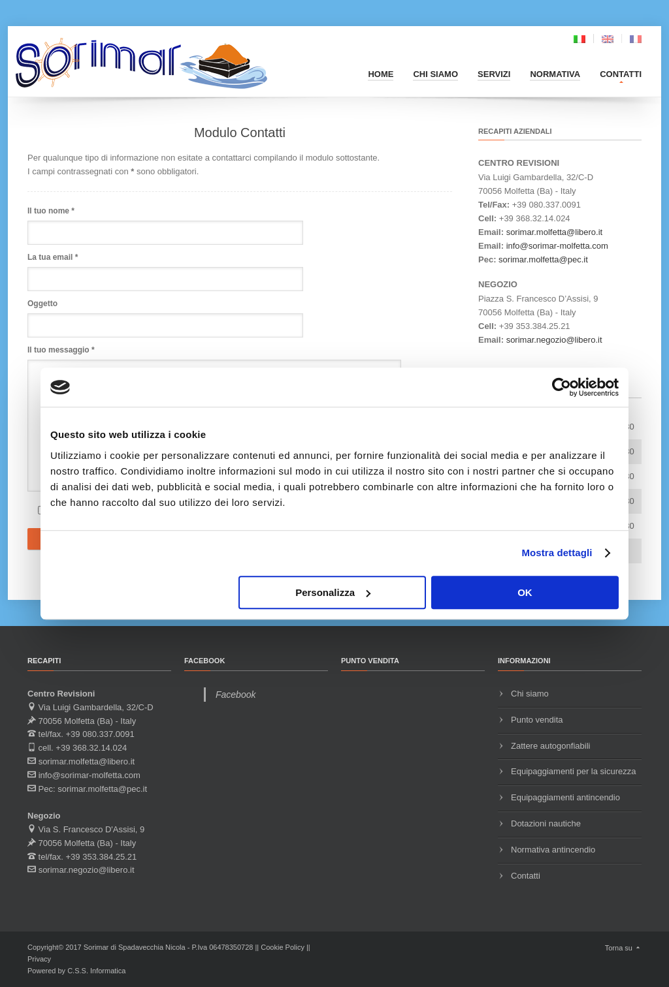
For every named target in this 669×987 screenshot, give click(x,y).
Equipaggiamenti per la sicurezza (573, 771)
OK (524, 592)
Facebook (235, 694)
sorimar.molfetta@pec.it (543, 259)
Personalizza (332, 592)
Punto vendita (537, 720)
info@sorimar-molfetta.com (557, 246)
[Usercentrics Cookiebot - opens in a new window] (561, 387)
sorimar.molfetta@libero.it (554, 232)
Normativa (555, 74)
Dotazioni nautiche (546, 823)
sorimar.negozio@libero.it (554, 340)
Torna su (623, 948)
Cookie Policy (282, 947)
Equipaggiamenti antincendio (565, 797)
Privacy (39, 959)
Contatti (621, 74)
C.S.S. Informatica (96, 971)
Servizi (494, 74)
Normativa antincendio (553, 849)
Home (380, 74)
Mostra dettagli (556, 552)
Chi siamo (435, 74)
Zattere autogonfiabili (550, 746)
